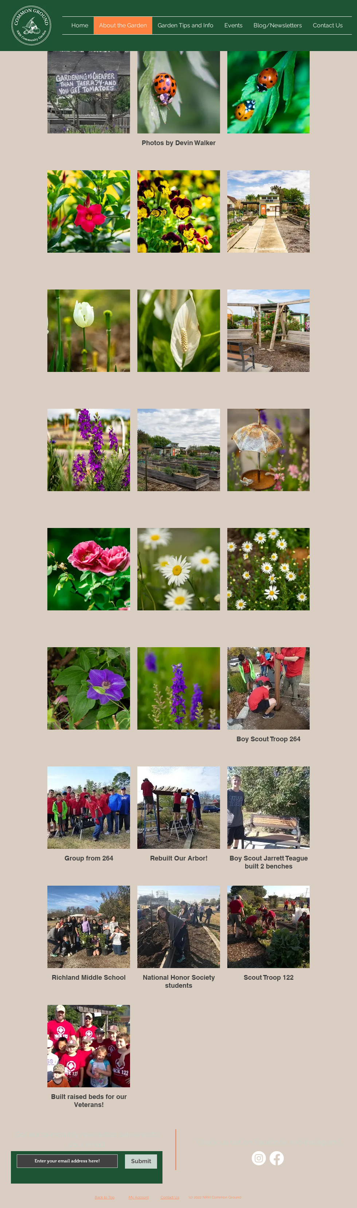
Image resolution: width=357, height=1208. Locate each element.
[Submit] (141, 1161)
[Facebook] (277, 1158)
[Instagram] (259, 1158)
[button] (233, 25)
